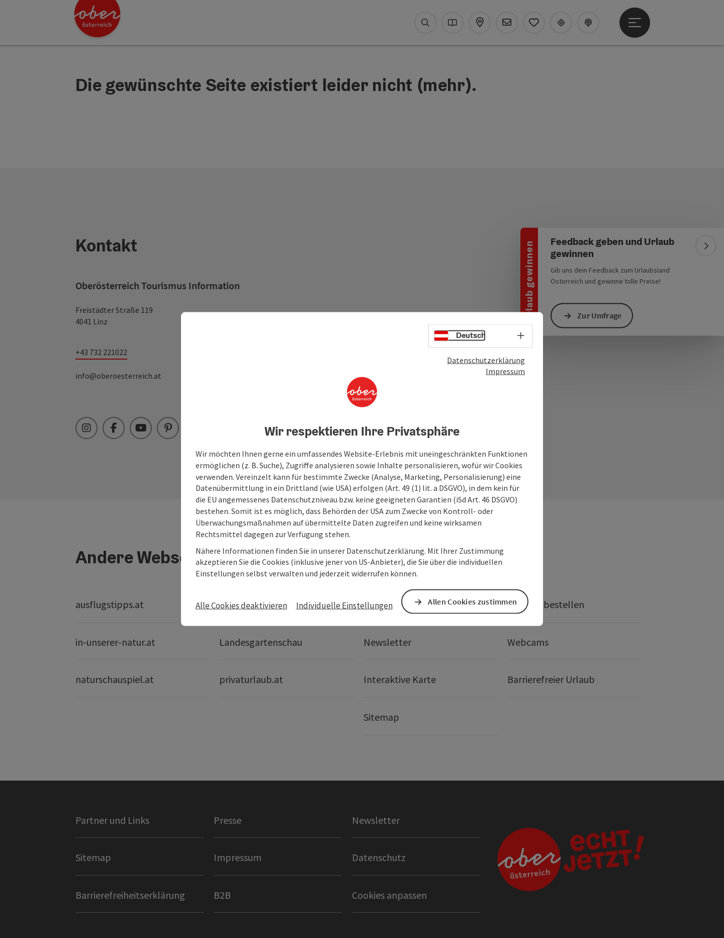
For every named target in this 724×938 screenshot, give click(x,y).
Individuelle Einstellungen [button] (344, 605)
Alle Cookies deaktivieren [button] (241, 605)
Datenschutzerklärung (486, 360)
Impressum (505, 371)
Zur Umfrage (599, 315)
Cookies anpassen (389, 895)
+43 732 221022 (101, 352)
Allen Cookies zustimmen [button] (472, 601)
